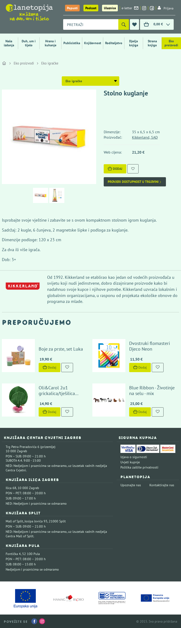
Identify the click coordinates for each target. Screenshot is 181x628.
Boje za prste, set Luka (61, 349)
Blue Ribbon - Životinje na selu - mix (152, 390)
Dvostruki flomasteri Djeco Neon (149, 346)
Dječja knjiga (133, 43)
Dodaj (115, 169)
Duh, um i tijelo (29, 43)
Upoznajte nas (130, 485)
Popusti (72, 8)
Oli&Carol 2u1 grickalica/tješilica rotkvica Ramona (57, 393)
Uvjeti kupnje (130, 462)
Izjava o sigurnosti (133, 457)
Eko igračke (49, 63)
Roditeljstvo (113, 43)
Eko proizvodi (171, 43)
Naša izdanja (9, 43)
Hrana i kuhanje (50, 43)
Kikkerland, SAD (145, 137)
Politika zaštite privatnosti (139, 467)
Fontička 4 (13, 554)
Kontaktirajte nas (161, 485)
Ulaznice (110, 8)
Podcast (90, 8)
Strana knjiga (152, 43)
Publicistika (71, 43)
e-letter (130, 8)
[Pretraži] (123, 24)
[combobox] (90, 24)
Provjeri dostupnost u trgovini (135, 182)
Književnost (92, 43)
